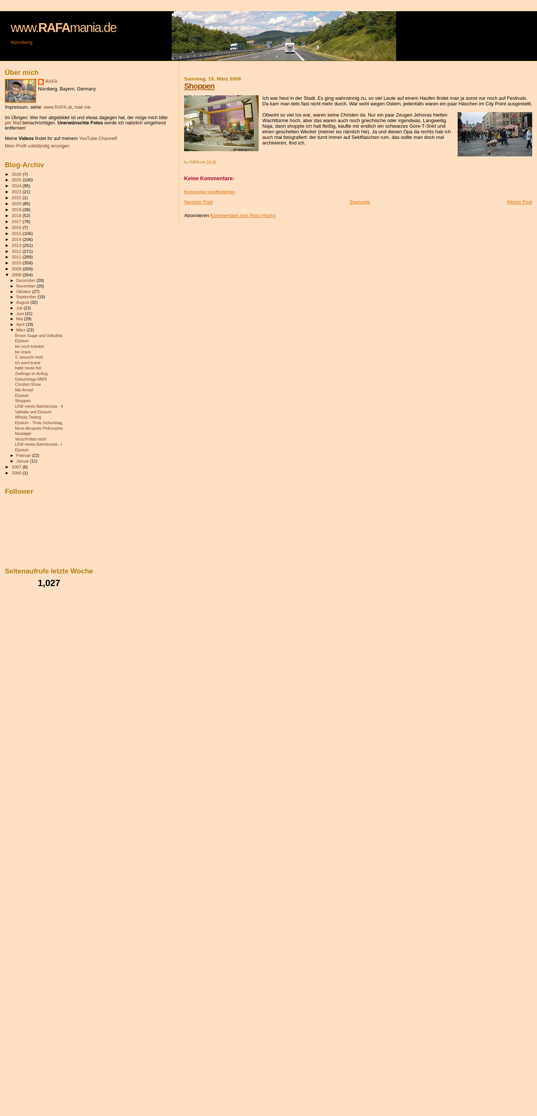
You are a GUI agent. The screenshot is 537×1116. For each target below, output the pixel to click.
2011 (17, 256)
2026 (17, 174)
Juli (20, 308)
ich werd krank (27, 362)
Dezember (26, 280)
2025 (17, 179)
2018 (17, 215)
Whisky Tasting (28, 417)
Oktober (24, 291)
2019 (17, 209)
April (21, 324)
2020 (17, 203)
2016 (17, 227)
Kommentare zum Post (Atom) (242, 215)
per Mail (13, 122)
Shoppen (199, 86)
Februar (24, 455)
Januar (23, 461)
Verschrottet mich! (31, 439)
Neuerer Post (198, 202)
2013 (17, 245)
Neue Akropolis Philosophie (39, 428)
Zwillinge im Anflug (31, 373)
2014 (17, 239)
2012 (17, 251)
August (23, 302)
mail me (83, 107)
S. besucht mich (29, 357)
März (21, 330)
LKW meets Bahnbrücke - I (38, 444)
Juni (20, 313)
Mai (20, 319)
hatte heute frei (28, 368)
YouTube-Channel (97, 138)
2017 (17, 221)
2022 (17, 197)
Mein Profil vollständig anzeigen (37, 146)
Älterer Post (519, 202)
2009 (17, 268)
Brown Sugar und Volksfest (38, 335)
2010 (17, 262)
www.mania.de (63, 27)
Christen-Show (28, 384)
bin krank (23, 352)
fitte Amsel (24, 390)
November (26, 286)
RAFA (51, 81)
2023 (17, 191)
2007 (17, 466)
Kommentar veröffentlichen (209, 192)
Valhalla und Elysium (33, 412)
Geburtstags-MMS (31, 379)
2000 (17, 472)
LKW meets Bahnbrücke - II (39, 406)
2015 (17, 233)
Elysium (22, 340)
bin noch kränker (29, 346)
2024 (17, 185)
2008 (17, 274)
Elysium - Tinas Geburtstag (38, 422)
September (27, 297)
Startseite (360, 202)
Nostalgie (23, 433)
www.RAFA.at (58, 107)
